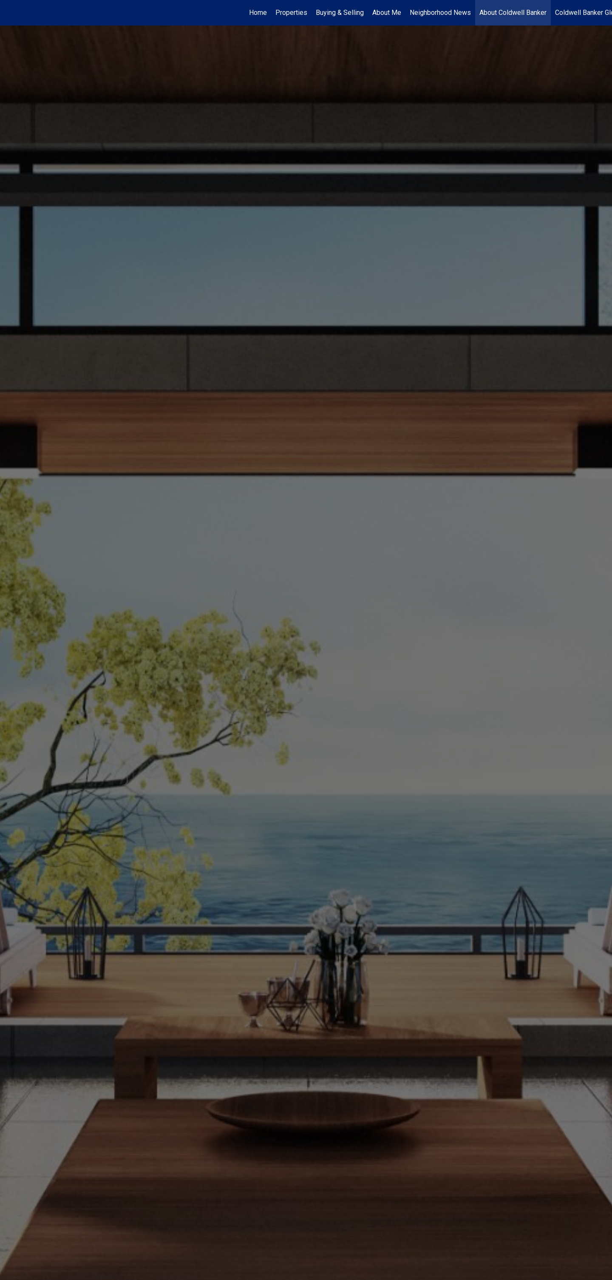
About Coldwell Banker (513, 13)
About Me (386, 13)
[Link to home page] (10, 13)
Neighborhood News (440, 13)
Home (258, 13)
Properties (291, 13)
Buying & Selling (340, 13)
